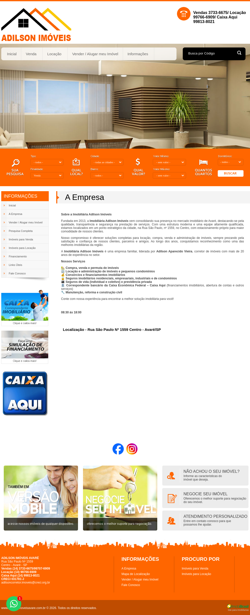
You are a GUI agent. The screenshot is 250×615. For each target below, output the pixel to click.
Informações (138, 54)
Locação (54, 54)
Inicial (11, 54)
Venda (31, 54)
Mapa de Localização (136, 574)
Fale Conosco (131, 585)
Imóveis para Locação (196, 574)
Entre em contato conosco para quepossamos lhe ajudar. (207, 522)
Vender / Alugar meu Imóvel (95, 54)
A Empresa (129, 568)
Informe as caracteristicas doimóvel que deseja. (203, 477)
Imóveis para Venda (195, 568)
